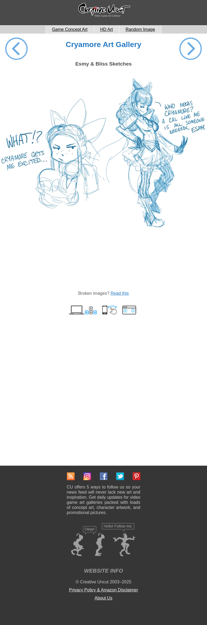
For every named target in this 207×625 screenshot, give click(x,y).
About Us (103, 598)
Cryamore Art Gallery (104, 44)
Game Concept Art (70, 29)
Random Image (140, 29)
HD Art (106, 29)
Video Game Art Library (107, 15)
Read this (120, 293)
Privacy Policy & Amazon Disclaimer (103, 590)
